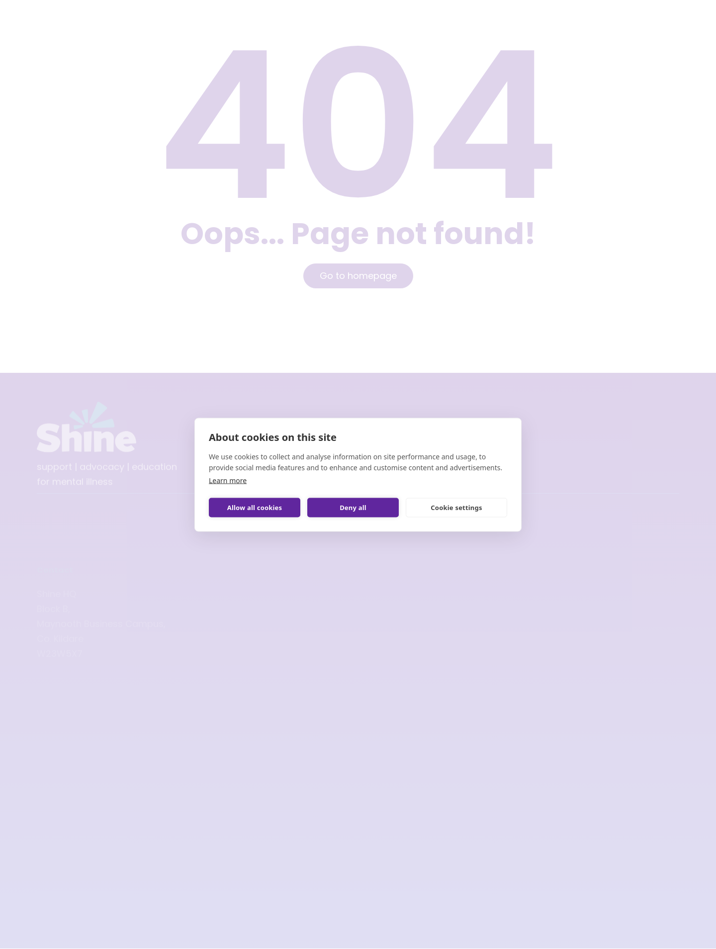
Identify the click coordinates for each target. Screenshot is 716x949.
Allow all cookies (254, 507)
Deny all (353, 507)
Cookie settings (456, 507)
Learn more (228, 480)
